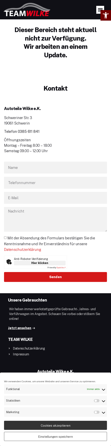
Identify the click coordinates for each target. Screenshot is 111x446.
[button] (106, 15)
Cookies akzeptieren (55, 425)
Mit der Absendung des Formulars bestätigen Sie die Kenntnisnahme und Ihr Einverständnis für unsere (49, 250)
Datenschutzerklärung (22, 255)
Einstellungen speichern (55, 436)
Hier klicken (39, 269)
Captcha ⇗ (56, 273)
